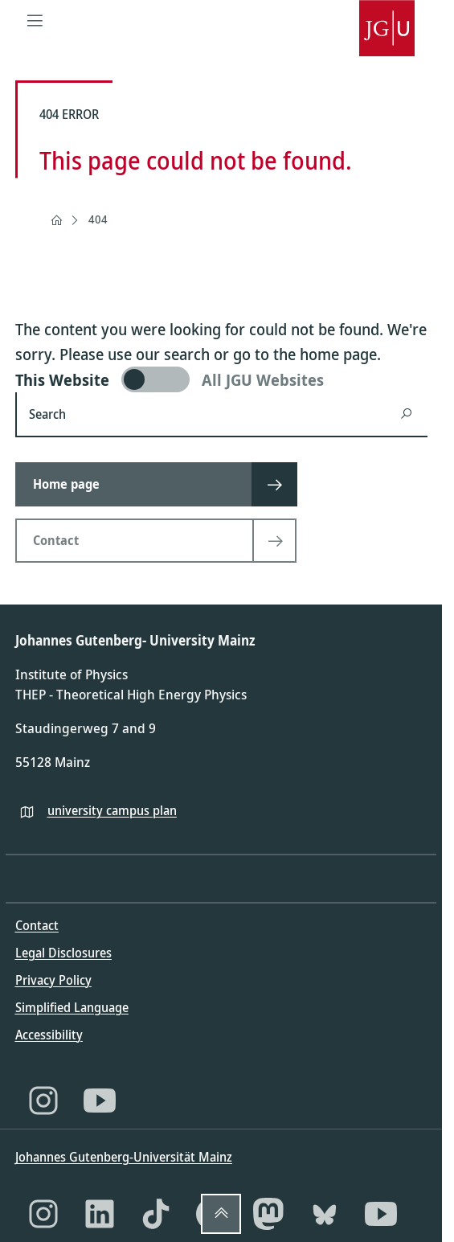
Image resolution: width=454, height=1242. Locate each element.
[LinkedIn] (100, 1214)
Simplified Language (72, 1007)
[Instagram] (43, 1100)
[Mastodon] (268, 1214)
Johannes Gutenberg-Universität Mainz (123, 1157)
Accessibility (49, 1034)
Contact (37, 925)
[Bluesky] (325, 1214)
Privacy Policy (53, 980)
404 (98, 219)
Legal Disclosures (63, 952)
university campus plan (112, 810)
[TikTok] (156, 1214)
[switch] (221, 379)
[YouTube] (100, 1100)
